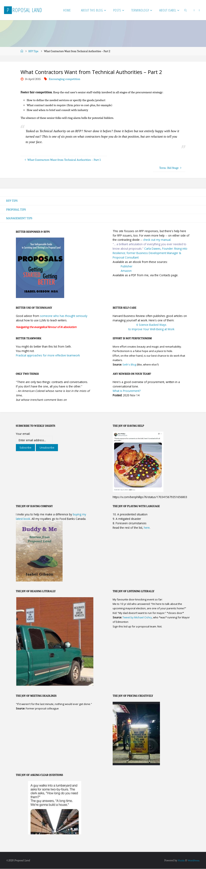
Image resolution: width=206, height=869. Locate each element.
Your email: (23, 434)
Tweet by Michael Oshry (137, 617)
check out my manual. (157, 240)
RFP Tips (33, 51)
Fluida (180, 860)
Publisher (126, 266)
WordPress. (193, 860)
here (147, 528)
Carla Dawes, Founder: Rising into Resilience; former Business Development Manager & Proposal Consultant (150, 253)
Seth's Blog (129, 364)
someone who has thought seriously (63, 316)
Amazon (126, 271)
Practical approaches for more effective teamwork (48, 355)
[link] (185, 10)
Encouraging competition (64, 79)
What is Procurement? (127, 391)
